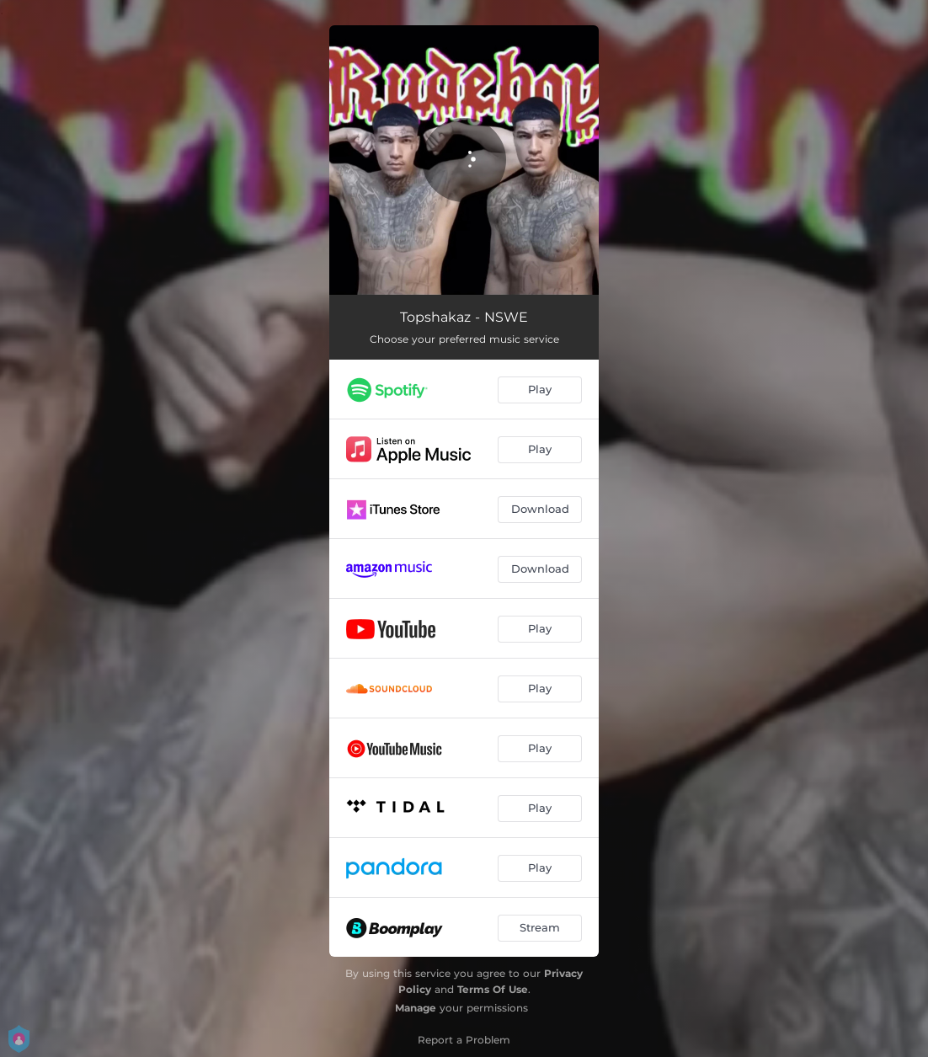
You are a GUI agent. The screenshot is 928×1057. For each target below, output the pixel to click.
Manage (415, 1007)
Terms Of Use (492, 989)
